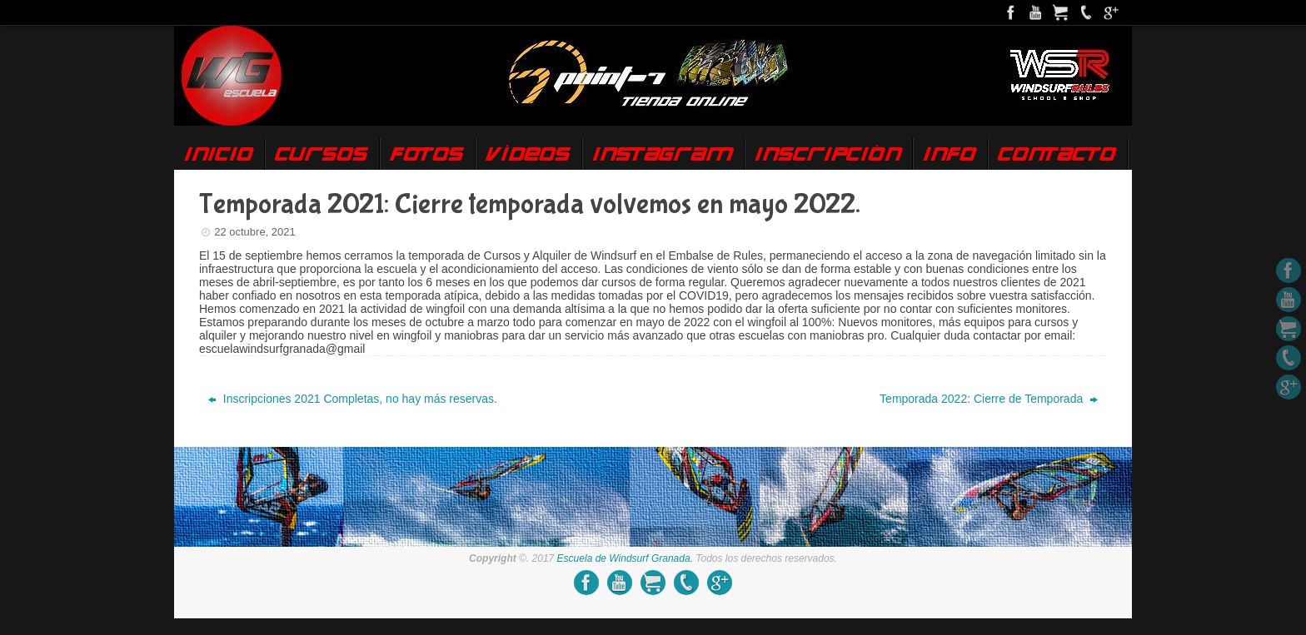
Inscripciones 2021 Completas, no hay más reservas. (352, 398)
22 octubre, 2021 (255, 232)
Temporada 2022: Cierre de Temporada (989, 398)
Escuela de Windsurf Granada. (625, 558)
